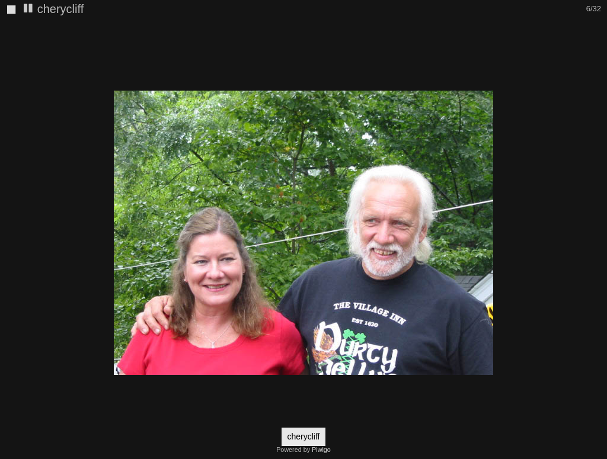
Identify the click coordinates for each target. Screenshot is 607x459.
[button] (596, 30)
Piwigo (321, 449)
